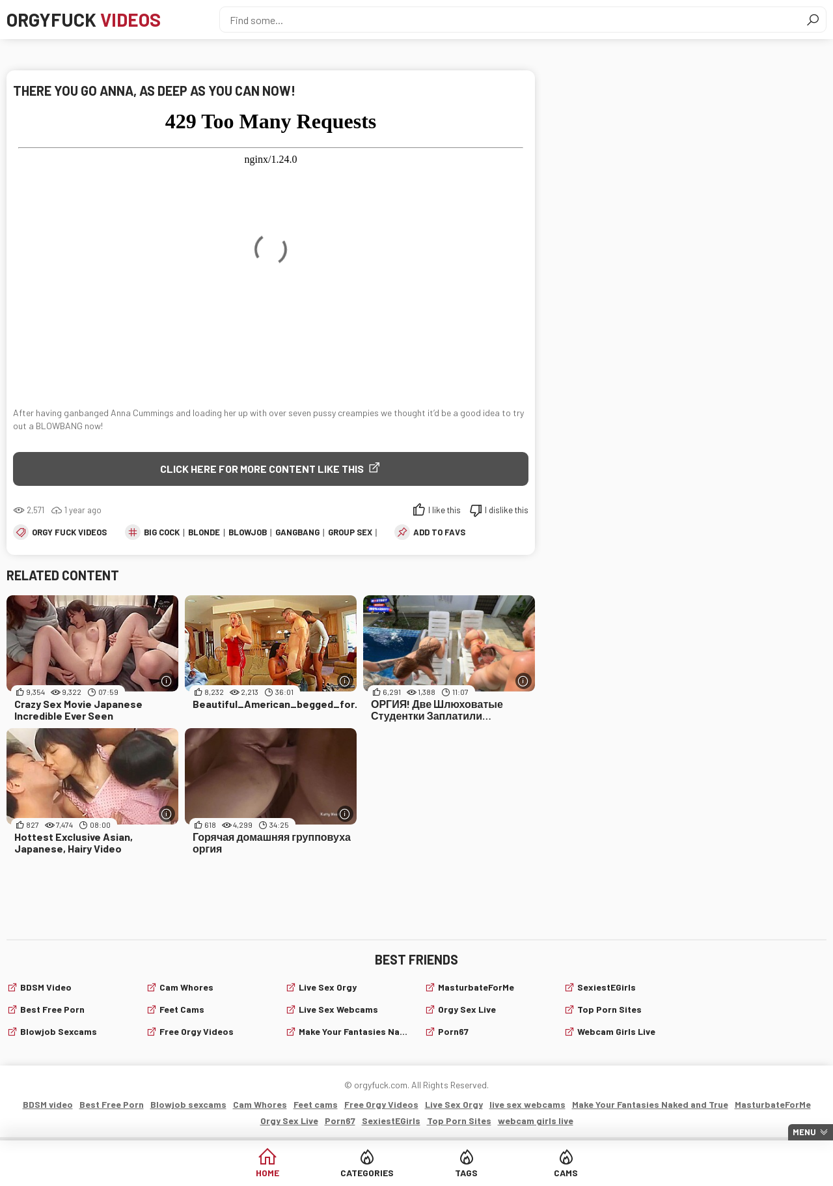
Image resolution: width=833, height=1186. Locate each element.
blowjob (247, 532)
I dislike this (506, 510)
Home (267, 1172)
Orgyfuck (84, 19)
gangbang (297, 532)
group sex (350, 532)
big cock (162, 532)
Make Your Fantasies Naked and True (354, 1031)
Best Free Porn (52, 1009)
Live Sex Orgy (328, 987)
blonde (204, 532)
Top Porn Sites (609, 1009)
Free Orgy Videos (196, 1031)
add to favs (439, 532)
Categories (367, 1172)
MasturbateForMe (476, 987)
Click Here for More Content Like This (262, 468)
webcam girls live (616, 1031)
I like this (444, 510)
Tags (466, 1172)
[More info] (167, 681)
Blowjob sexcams (58, 1031)
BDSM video (46, 987)
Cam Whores (186, 987)
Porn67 (453, 1031)
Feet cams (181, 1009)
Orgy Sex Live (467, 1009)
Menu (804, 1132)
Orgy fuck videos (69, 532)
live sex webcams (338, 1009)
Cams (566, 1172)
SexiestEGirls (606, 987)
